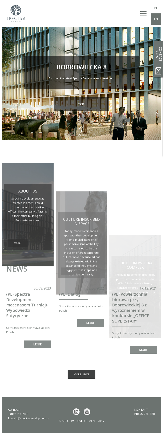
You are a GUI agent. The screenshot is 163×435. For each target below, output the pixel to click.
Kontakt (141, 409)
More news (81, 374)
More (81, 104)
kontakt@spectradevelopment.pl (28, 418)
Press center (144, 414)
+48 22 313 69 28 (18, 414)
